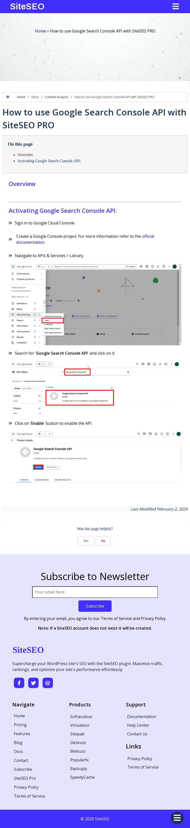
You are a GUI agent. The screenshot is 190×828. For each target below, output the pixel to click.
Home (40, 31)
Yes (85, 541)
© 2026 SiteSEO (95, 819)
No (103, 541)
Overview (25, 155)
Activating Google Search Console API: (49, 161)
